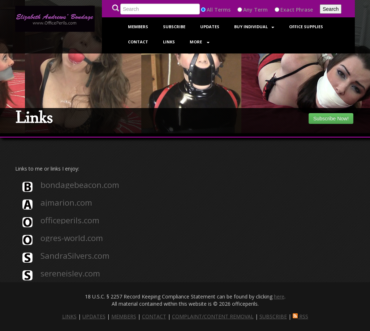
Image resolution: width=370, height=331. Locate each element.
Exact (287, 9)
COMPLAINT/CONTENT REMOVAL (213, 316)
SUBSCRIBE (273, 316)
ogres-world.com (71, 238)
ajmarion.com (66, 202)
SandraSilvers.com (74, 255)
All (210, 9)
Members (138, 26)
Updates (209, 26)
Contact (138, 41)
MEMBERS (123, 316)
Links (169, 41)
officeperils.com (69, 220)
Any (248, 9)
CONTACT (154, 316)
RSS (300, 316)
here (279, 296)
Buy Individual (254, 26)
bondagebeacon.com (79, 185)
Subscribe (174, 26)
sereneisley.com (70, 273)
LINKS (69, 316)
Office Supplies (306, 26)
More (200, 41)
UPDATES (94, 316)
